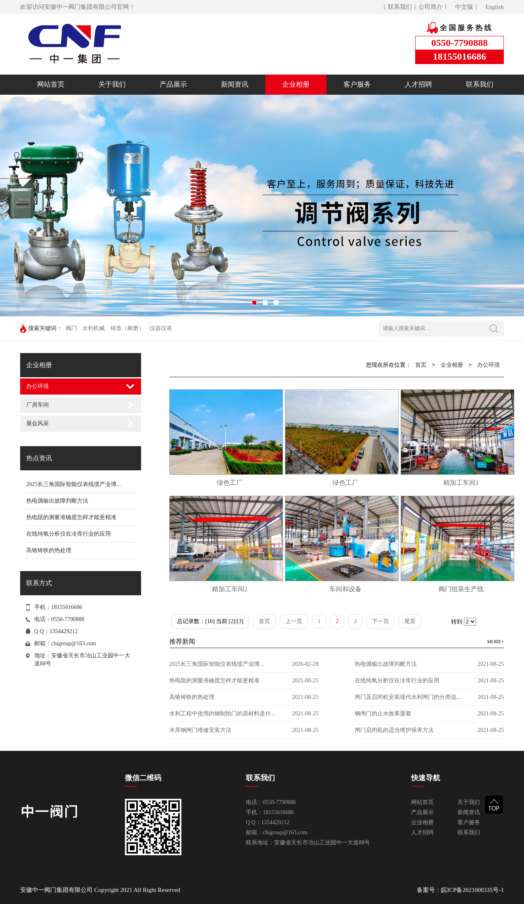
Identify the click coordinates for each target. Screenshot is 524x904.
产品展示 (173, 84)
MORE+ (495, 641)
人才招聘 (418, 84)
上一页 (293, 621)
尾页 (410, 621)
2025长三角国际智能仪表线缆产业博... (73, 484)
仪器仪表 (161, 328)
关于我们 (112, 84)
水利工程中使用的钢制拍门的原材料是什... (222, 714)
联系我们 (400, 7)
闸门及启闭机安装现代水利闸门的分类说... (408, 697)
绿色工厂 (230, 482)
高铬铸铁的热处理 (48, 550)
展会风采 (37, 423)
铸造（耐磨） (127, 328)
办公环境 (37, 386)
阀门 (71, 328)
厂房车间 (37, 405)
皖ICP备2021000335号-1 (472, 890)
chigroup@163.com (73, 643)
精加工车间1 (461, 482)
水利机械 (93, 328)
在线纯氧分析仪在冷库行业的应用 (68, 534)
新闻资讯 (234, 84)
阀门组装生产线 (461, 589)
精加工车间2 (229, 589)
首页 (420, 365)
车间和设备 (345, 589)
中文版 (464, 7)
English (494, 7)
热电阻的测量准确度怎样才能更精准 (71, 517)
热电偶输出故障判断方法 (57, 501)
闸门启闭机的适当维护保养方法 (394, 730)
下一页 (380, 621)
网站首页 (50, 84)
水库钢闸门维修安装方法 (200, 730)
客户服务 (357, 84)
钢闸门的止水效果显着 (383, 714)
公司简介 (430, 7)
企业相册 (296, 84)
